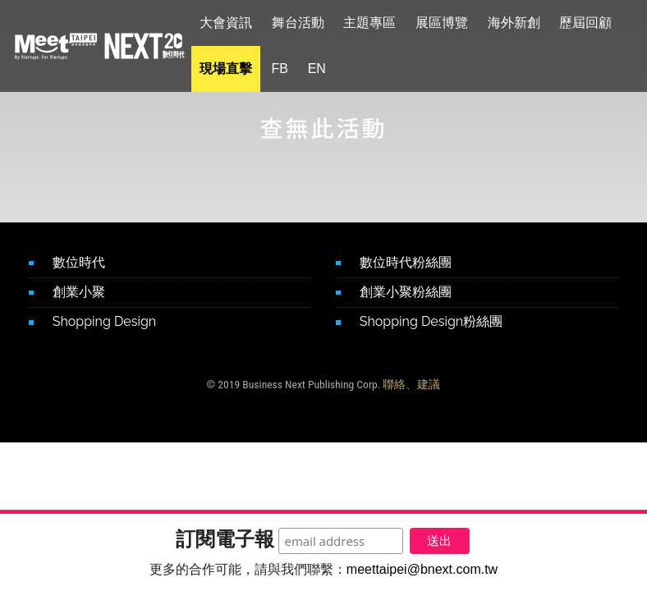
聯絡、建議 (411, 384)
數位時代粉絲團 (406, 262)
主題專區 (379, 23)
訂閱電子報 (216, 536)
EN (326, 69)
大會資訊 (235, 23)
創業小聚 (79, 292)
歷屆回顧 (595, 23)
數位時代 (79, 262)
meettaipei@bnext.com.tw (422, 569)
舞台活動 (307, 23)
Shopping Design (104, 321)
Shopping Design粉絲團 (431, 321)
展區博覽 (451, 23)
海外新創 (523, 23)
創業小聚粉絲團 (406, 292)
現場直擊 (235, 69)
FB (289, 69)
